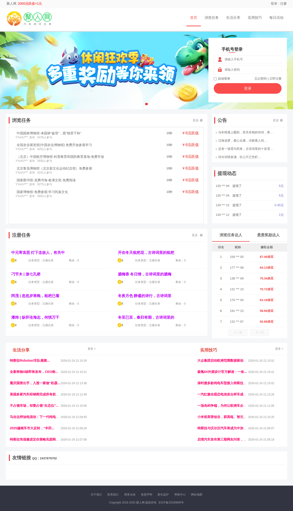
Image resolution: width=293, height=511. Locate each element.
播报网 (199, 471)
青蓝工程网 (50, 471)
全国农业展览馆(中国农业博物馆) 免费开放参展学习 (54, 145)
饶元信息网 (35, 471)
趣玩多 (268, 475)
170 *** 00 (237, 300)
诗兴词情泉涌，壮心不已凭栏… (238, 157)
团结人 (233, 475)
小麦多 (146, 475)
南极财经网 (185, 475)
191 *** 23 (237, 311)
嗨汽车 (179, 471)
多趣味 (33, 475)
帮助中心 (180, 494)
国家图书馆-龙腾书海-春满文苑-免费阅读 (46, 180)
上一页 (238, 332)
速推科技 (233, 471)
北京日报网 (169, 475)
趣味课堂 (64, 475)
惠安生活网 (82, 471)
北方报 (245, 471)
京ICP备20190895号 (171, 502)
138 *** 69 (237, 278)
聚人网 (11, 3)
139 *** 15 (223, 215)
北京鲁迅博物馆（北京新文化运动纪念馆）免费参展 (54, 168)
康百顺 (23, 475)
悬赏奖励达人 (268, 235)
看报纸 (106, 475)
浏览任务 (212, 17)
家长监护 (163, 494)
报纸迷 (116, 475)
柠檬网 (43, 475)
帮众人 (243, 475)
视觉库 (140, 471)
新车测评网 (256, 475)
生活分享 (233, 17)
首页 (193, 17)
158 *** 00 (237, 257)
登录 (274, 3)
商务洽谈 (129, 494)
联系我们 (113, 494)
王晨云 (76, 475)
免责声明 (146, 494)
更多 (198, 120)
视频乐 (94, 471)
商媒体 (136, 475)
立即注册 (275, 78)
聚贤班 (156, 475)
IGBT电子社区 (155, 471)
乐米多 (126, 475)
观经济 (209, 471)
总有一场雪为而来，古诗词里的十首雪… (244, 149)
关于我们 (96, 494)
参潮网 (130, 471)
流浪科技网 (66, 471)
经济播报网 (107, 471)
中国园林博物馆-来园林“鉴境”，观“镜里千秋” (49, 133)
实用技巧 (255, 17)
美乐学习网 (19, 471)
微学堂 (96, 475)
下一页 (259, 332)
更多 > (92, 348)
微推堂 (223, 475)
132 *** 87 (237, 321)
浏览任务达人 (231, 235)
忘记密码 (261, 78)
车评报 (169, 471)
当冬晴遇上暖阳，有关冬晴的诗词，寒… (244, 132)
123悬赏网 (267, 471)
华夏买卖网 (200, 475)
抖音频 (120, 471)
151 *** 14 (223, 186)
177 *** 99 (237, 267)
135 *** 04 (223, 195)
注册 (283, 3)
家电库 (255, 471)
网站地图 (196, 494)
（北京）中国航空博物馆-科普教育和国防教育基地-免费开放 (60, 157)
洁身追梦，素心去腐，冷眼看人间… (241, 140)
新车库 (213, 475)
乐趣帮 (53, 475)
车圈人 (189, 471)
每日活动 (276, 17)
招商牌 (86, 475)
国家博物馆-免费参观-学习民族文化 (42, 192)
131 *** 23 (237, 289)
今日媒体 (220, 471)
